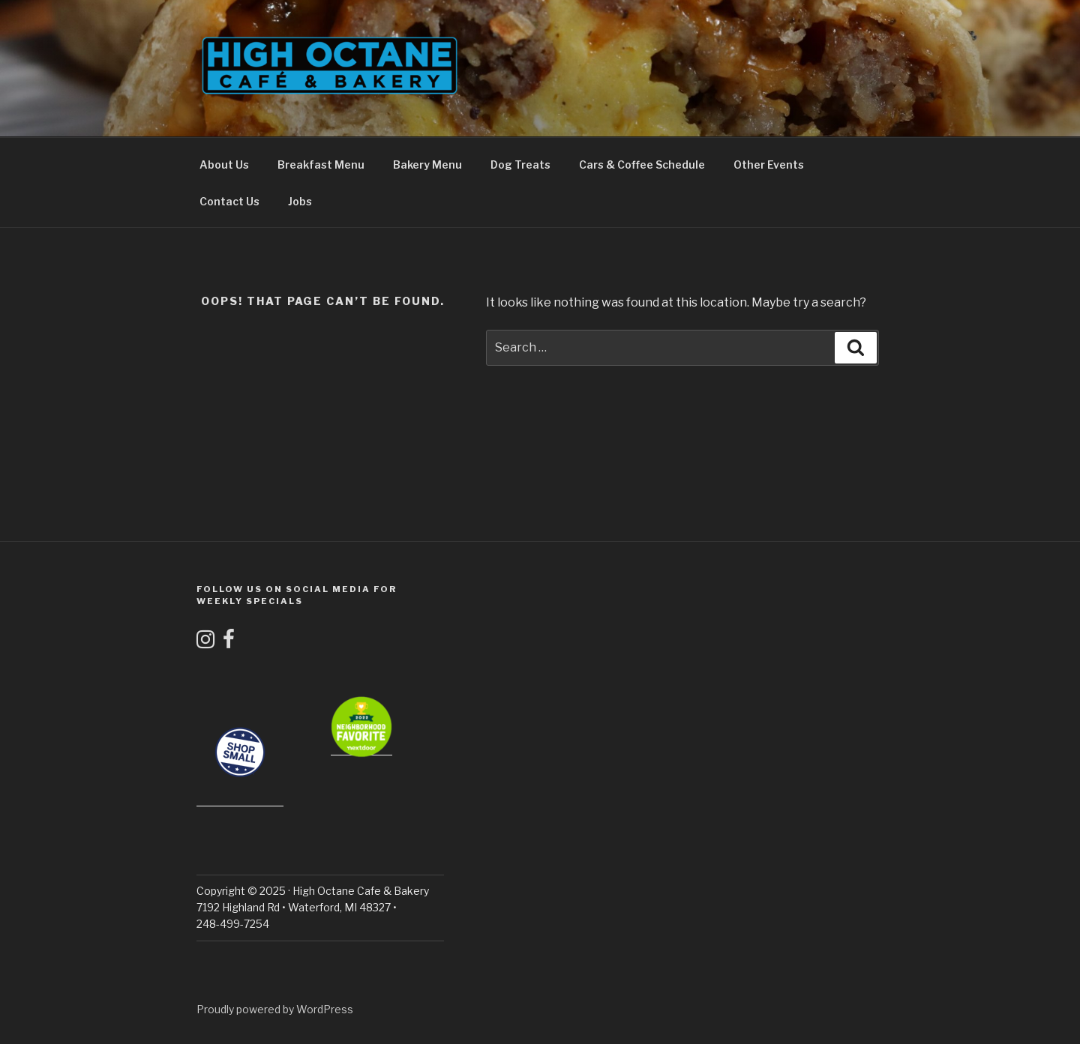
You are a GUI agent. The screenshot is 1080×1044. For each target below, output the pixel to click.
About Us (224, 164)
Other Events (769, 164)
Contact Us (230, 201)
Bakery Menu (427, 164)
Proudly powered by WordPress (274, 1009)
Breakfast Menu (321, 164)
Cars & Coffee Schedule (642, 164)
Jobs (300, 201)
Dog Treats (520, 164)
